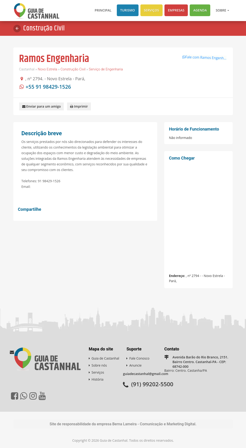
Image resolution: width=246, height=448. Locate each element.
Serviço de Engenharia (106, 69)
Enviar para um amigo (41, 106)
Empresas (176, 10)
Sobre (222, 10)
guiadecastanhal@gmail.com (145, 373)
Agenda (200, 10)
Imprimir (79, 106)
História (97, 379)
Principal (103, 10)
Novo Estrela (47, 69)
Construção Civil (73, 69)
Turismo (127, 10)
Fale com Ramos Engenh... (201, 55)
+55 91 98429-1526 (48, 86)
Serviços (151, 10)
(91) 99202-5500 (152, 384)
